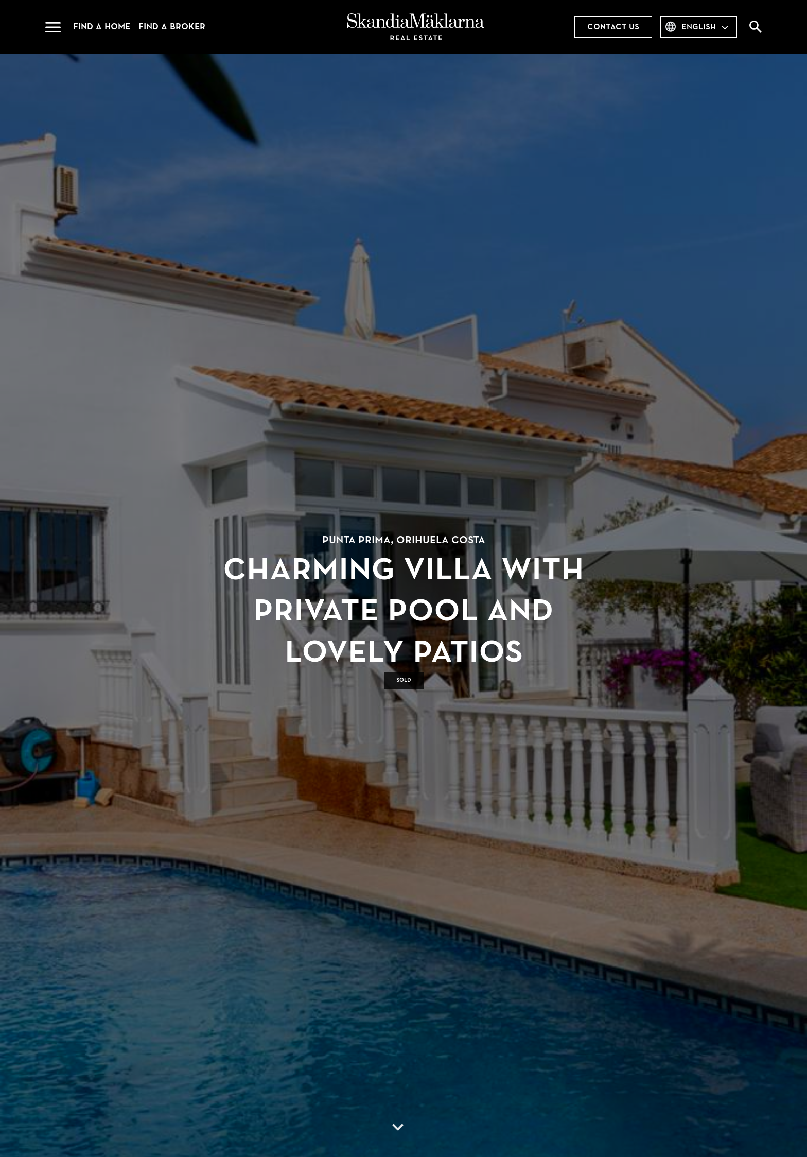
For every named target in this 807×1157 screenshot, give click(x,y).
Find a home (101, 26)
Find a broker (171, 26)
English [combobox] (698, 26)
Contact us (613, 26)
